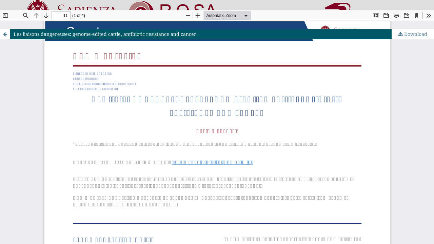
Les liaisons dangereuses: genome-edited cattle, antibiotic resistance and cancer (105, 34)
